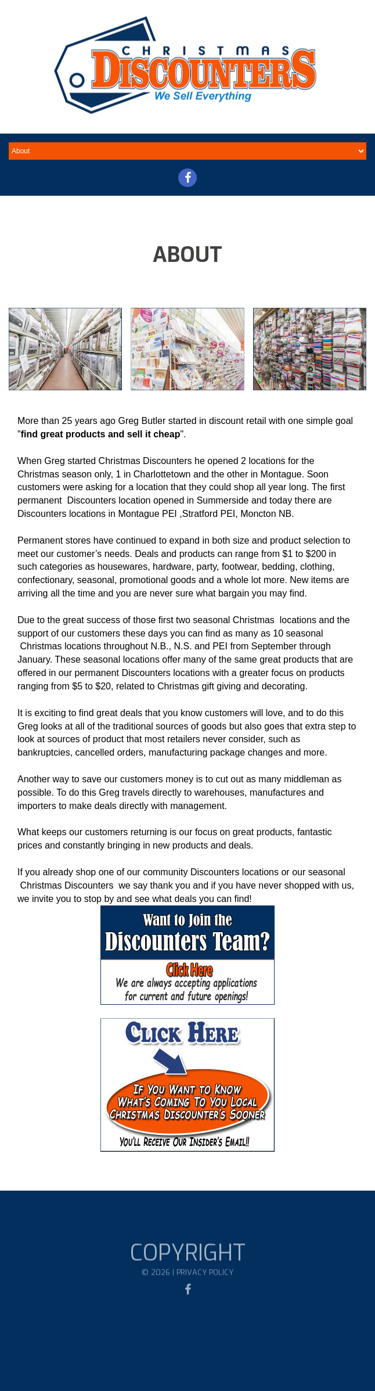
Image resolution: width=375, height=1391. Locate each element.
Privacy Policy (204, 1280)
